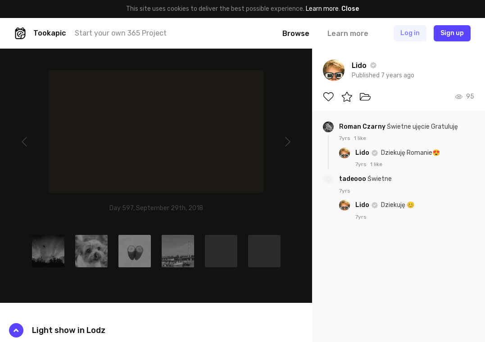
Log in (410, 33)
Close (350, 9)
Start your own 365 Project (121, 33)
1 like (360, 138)
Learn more (322, 9)
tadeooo (353, 179)
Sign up (452, 33)
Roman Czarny (363, 126)
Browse (295, 33)
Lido (363, 153)
